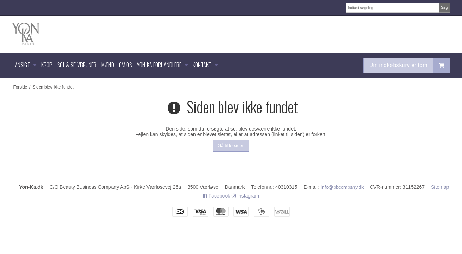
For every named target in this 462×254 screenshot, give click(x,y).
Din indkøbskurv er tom (409, 65)
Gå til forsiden (231, 145)
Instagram (245, 196)
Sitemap (440, 187)
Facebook (216, 196)
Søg (444, 7)
